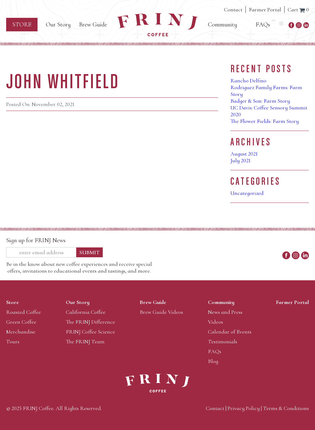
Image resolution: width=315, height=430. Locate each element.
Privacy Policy (244, 408)
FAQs (263, 24)
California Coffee (86, 312)
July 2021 (240, 160)
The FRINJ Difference (90, 321)
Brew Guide (93, 24)
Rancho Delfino (248, 80)
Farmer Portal (265, 9)
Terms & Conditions (286, 408)
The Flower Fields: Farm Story (264, 121)
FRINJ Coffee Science (90, 331)
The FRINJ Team (85, 341)
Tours (12, 341)
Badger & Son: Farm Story (260, 100)
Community (222, 24)
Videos (215, 321)
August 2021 (244, 153)
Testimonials (222, 341)
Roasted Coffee (23, 312)
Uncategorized (247, 193)
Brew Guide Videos (161, 312)
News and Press (225, 312)
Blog (213, 361)
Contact (233, 9)
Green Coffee (21, 321)
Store (21, 24)
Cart (298, 9)
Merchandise (20, 331)
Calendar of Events (229, 331)
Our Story (58, 24)
